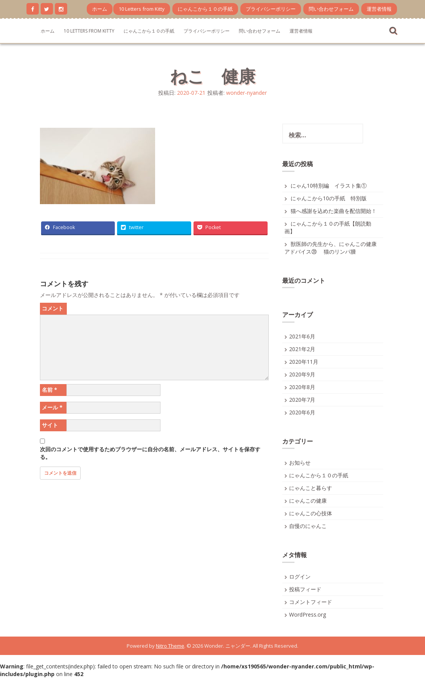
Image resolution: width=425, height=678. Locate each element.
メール (52, 407)
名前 (49, 389)
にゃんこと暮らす (310, 488)
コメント (52, 308)
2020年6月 (302, 412)
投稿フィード (305, 589)
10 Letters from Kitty (142, 8)
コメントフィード (310, 601)
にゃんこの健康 (308, 500)
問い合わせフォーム (331, 8)
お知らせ (300, 462)
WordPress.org (307, 614)
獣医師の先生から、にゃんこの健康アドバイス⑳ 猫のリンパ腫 (330, 247)
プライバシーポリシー (271, 8)
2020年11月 (303, 361)
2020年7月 (302, 399)
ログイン (300, 576)
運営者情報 (379, 8)
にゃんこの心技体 (310, 513)
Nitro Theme (170, 645)
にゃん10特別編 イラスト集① (329, 185)
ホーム (99, 8)
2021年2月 (302, 349)
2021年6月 (302, 336)
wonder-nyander (246, 92)
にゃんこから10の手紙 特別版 (329, 198)
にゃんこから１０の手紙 (205, 8)
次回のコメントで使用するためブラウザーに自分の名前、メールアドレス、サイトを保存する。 (150, 452)
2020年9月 (302, 374)
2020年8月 (302, 387)
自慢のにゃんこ (308, 526)
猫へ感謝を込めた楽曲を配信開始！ (334, 210)
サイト (50, 425)
